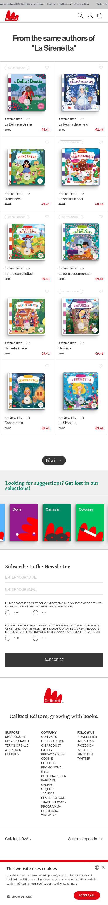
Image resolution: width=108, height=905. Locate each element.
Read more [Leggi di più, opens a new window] (70, 883)
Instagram (85, 741)
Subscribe (54, 660)
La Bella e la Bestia (18, 124)
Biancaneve (13, 199)
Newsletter (87, 737)
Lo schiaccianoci (71, 199)
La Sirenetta (67, 423)
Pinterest (85, 754)
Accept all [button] (87, 895)
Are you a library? (13, 752)
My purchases (17, 741)
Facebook (85, 745)
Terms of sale (16, 745)
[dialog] (54, 883)
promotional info (52, 770)
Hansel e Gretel (16, 348)
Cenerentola (14, 423)
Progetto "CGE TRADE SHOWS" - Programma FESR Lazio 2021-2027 (53, 806)
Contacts (49, 737)
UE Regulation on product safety (52, 746)
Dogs (24, 509)
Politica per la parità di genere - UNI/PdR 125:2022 (53, 785)
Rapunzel (65, 348)
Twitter (83, 759)
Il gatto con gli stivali (19, 273)
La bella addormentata (75, 273)
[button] (19, 896)
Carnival (60, 509)
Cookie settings (48, 761)
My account (15, 737)
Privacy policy (53, 754)
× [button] (103, 867)
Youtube (84, 750)
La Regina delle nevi (73, 124)
